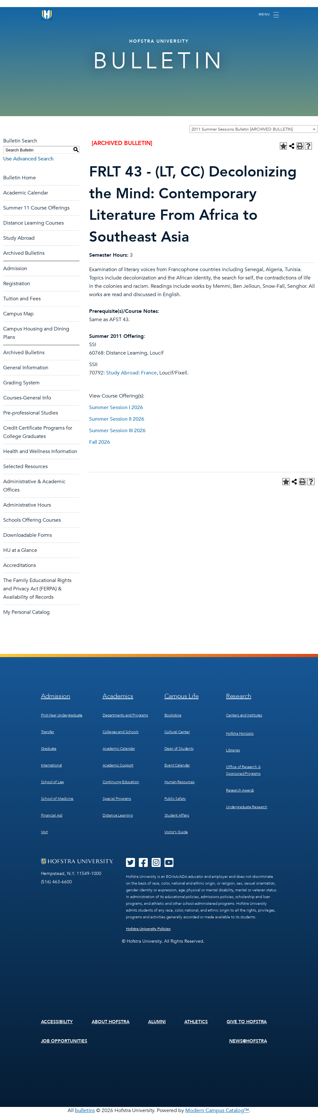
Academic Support (118, 765)
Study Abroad (19, 238)
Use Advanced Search (28, 158)
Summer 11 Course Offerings (36, 207)
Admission (15, 268)
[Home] (47, 14)
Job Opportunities (64, 1041)
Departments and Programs (125, 715)
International (51, 765)
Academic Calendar (25, 192)
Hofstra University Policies (148, 928)
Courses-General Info (27, 397)
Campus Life (181, 696)
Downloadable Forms (27, 535)
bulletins (85, 1110)
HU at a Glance (20, 550)
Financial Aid (52, 815)
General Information (25, 367)
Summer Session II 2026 (116, 419)
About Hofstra (111, 1022)
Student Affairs (176, 815)
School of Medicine (57, 798)
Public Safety (175, 798)
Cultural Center (177, 731)
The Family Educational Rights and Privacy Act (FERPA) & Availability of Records (37, 589)
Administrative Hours (27, 505)
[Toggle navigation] (268, 15)
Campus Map (18, 313)
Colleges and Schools (120, 731)
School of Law (52, 781)
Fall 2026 (99, 442)
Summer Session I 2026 (116, 407)
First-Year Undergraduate (62, 715)
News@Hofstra (248, 1041)
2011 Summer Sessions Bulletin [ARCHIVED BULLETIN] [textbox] (242, 129)
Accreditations (19, 565)
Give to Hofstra (247, 1022)
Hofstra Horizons (240, 733)
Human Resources (179, 781)
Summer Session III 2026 (117, 430)
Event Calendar (177, 765)
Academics (118, 696)
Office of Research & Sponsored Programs (243, 770)
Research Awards (240, 790)
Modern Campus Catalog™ (217, 1110)
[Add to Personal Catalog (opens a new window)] (283, 146)
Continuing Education (121, 781)
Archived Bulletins (24, 253)
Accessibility (57, 1022)
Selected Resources (25, 466)
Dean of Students (179, 748)
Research (238, 696)
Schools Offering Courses (32, 520)
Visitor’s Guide (176, 832)
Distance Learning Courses (33, 223)
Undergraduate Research (246, 807)
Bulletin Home (19, 177)
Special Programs (117, 798)
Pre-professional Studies (30, 412)
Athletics (196, 1022)
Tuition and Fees (22, 298)
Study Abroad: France (131, 372)
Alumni (157, 1022)
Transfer (47, 731)
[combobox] (253, 129)
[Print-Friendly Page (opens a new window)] (300, 146)
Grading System (21, 382)
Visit (44, 832)
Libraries (233, 750)
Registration (16, 283)
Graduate (49, 748)
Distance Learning (118, 815)
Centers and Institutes (244, 715)
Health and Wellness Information (40, 451)
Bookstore (172, 715)
